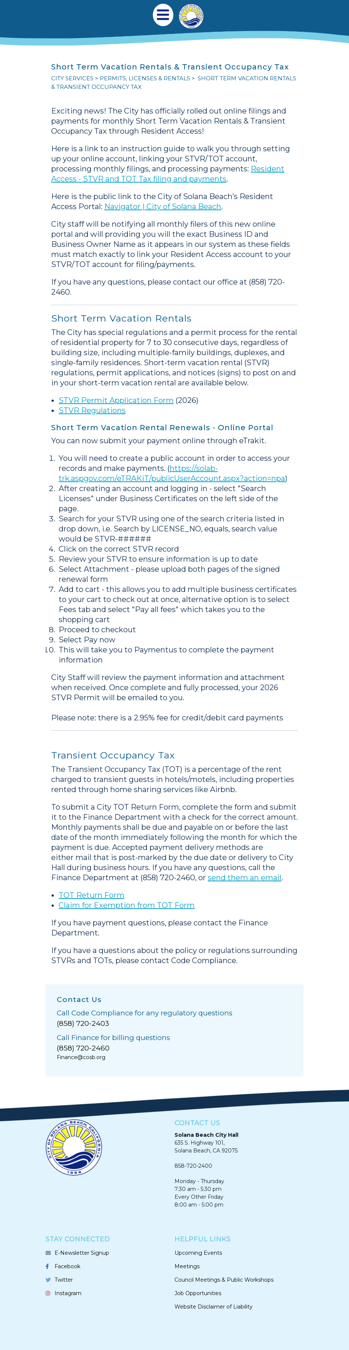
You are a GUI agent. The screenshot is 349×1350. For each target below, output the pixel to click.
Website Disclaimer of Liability (213, 1306)
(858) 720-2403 (83, 1023)
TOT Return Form (91, 895)
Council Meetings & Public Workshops (224, 1279)
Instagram (68, 1293)
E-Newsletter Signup (82, 1253)
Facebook (67, 1266)
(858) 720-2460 (83, 1048)
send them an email (244, 877)
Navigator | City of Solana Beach (162, 206)
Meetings (187, 1266)
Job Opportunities (197, 1293)
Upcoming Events (198, 1253)
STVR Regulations (92, 410)
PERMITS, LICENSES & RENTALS (145, 78)
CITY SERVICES (72, 78)
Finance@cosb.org (81, 1057)
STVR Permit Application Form (116, 400)
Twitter (64, 1279)
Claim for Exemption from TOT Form (127, 905)
